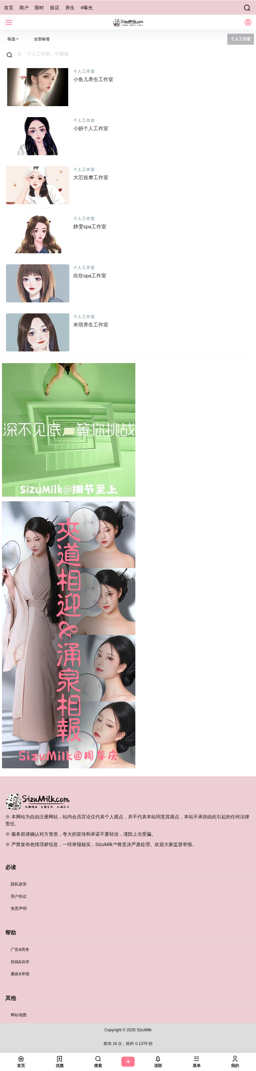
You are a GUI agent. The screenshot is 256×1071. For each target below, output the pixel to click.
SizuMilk (144, 1030)
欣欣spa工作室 (89, 275)
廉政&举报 (20, 974)
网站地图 (19, 1015)
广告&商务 (20, 949)
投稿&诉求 (20, 962)
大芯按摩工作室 (90, 177)
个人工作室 (84, 71)
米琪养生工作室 (90, 324)
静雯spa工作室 (89, 226)
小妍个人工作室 (90, 128)
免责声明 (19, 908)
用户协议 (19, 896)
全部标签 (42, 39)
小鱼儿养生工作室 (93, 79)
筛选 (13, 39)
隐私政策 (19, 884)
